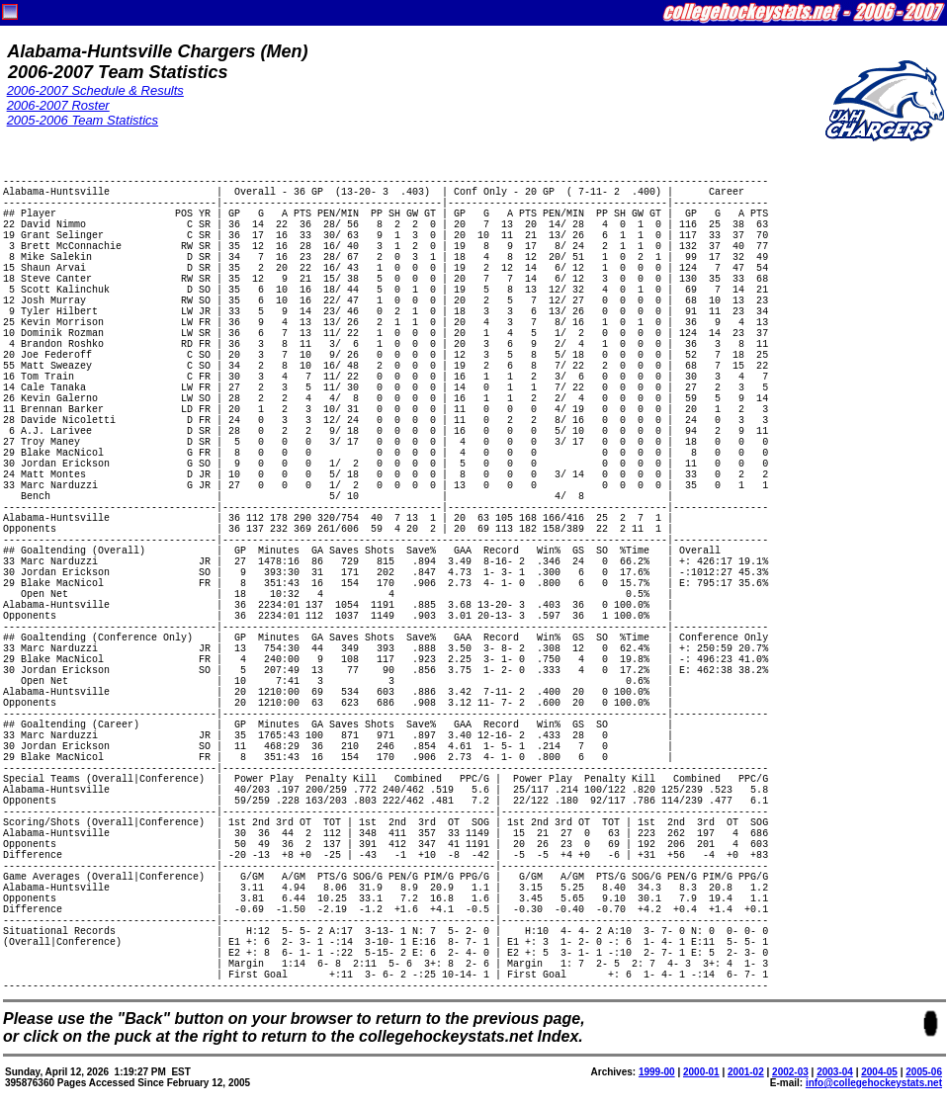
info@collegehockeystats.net (874, 1082)
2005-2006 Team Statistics (82, 120)
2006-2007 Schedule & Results (95, 90)
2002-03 (790, 1071)
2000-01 (701, 1071)
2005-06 (923, 1071)
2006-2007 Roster (58, 105)
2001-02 (746, 1071)
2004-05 (879, 1071)
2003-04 (835, 1071)
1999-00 (657, 1071)
